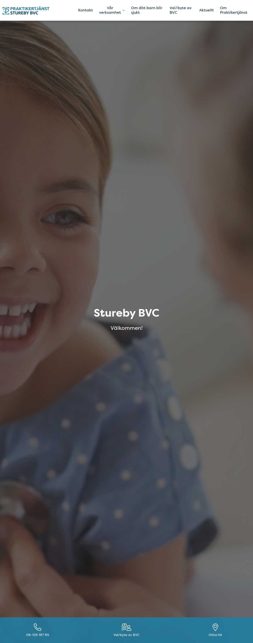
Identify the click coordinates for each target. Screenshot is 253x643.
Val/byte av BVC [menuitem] (180, 10)
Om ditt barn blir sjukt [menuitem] (146, 10)
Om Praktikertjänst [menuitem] (233, 10)
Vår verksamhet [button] (112, 10)
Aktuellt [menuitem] (206, 10)
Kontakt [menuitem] (85, 10)
